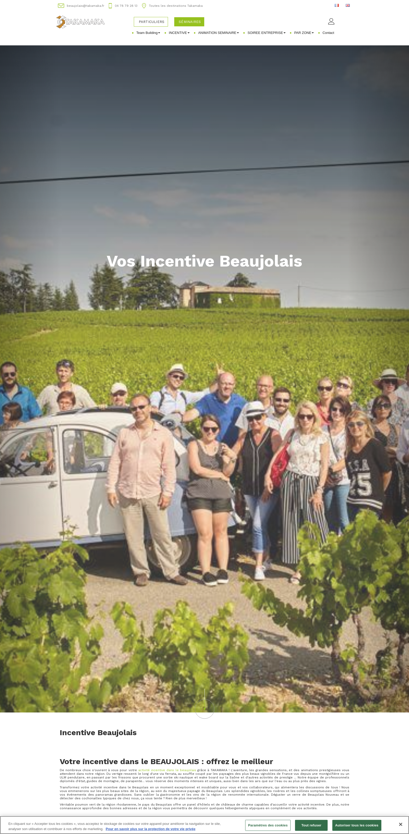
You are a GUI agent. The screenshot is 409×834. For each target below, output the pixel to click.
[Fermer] (400, 826)
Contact (328, 33)
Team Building (148, 33)
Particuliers (151, 22)
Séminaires (190, 22)
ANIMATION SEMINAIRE (218, 33)
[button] (30, 378)
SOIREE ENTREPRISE (267, 33)
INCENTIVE (179, 33)
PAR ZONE (304, 33)
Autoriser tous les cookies (356, 827)
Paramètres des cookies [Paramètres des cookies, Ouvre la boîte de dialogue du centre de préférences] (268, 827)
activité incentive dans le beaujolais (167, 770)
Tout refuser (311, 827)
